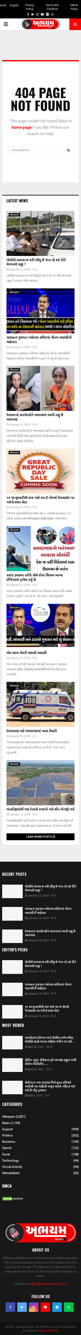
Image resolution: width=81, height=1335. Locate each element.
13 (49, 1046)
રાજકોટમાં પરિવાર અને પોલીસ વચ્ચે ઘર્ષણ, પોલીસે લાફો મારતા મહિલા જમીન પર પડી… (49, 1039)
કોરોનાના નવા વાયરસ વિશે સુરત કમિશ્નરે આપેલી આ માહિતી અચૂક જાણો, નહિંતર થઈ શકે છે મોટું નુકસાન (50, 1086)
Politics (7, 1135)
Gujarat (7, 1129)
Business (8, 1141)
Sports (7, 1148)
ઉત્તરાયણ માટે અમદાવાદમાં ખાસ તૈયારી (31, 731)
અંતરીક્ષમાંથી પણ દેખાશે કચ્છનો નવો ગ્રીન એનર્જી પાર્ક (40, 809)
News (6, 1123)
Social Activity (12, 1167)
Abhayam (14, 214)
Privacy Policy (29, 7)
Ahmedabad (10, 1173)
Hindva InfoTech (48, 1330)
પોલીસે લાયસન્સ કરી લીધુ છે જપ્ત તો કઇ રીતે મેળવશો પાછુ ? (36, 262)
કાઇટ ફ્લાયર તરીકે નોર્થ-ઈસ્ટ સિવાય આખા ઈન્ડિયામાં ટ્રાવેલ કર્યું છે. (34, 577)
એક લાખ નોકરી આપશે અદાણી (26, 653)
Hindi (3, 5)
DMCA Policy (74, 7)
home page (22, 127)
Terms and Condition (52, 7)
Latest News (17, 200)
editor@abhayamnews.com (48, 1283)
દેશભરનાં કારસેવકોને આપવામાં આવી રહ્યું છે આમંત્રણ (34, 417)
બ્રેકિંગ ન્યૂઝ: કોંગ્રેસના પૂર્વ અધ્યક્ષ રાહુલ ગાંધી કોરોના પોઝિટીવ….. (50, 1062)
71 (49, 1069)
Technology (10, 1160)
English (14, 5)
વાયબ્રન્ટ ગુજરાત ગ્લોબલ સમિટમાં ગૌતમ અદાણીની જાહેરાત (38, 340)
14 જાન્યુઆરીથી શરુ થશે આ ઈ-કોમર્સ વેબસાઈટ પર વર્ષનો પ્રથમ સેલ (40, 500)
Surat (6, 1154)
